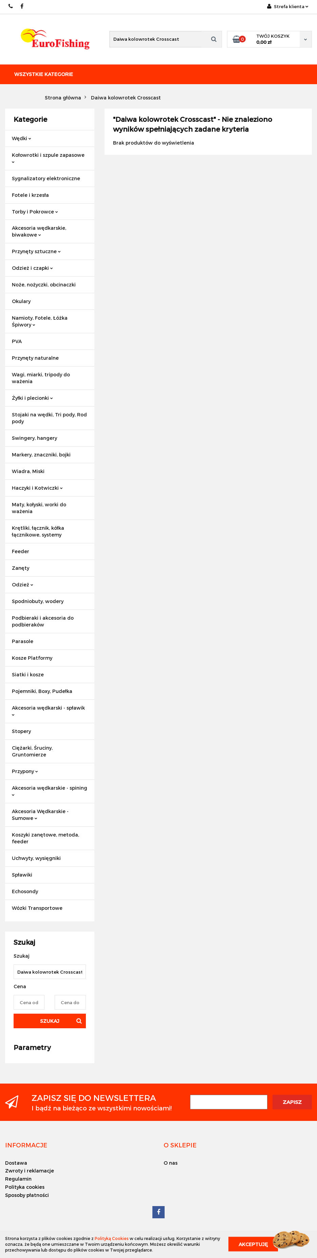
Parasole (22, 641)
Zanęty (20, 568)
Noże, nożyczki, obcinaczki (44, 284)
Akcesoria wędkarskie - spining (49, 790)
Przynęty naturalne (35, 358)
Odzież (22, 584)
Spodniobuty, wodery (37, 601)
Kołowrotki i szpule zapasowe (48, 157)
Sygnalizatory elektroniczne (46, 178)
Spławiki (22, 875)
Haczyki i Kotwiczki (37, 488)
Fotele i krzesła (30, 195)
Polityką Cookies (112, 1238)
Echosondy (25, 891)
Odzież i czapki (32, 268)
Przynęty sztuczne (36, 251)
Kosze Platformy (32, 658)
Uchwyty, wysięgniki (36, 858)
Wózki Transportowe (37, 908)
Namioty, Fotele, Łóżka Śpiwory (40, 321)
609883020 (11, 6)
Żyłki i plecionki (32, 398)
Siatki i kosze (28, 674)
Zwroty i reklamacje (29, 1170)
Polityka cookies (24, 1187)
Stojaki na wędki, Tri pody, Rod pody (49, 418)
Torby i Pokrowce (35, 211)
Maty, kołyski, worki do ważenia (39, 508)
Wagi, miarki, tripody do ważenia (41, 378)
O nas (171, 1163)
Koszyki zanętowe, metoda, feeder (45, 838)
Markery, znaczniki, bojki (41, 454)
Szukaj (49, 1021)
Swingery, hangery (34, 438)
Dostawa (16, 1163)
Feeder (20, 551)
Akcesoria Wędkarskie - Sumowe (40, 814)
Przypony (25, 771)
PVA (17, 341)
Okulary (21, 301)
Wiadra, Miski (28, 471)
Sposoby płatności (27, 1195)
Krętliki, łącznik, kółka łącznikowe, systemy (38, 531)
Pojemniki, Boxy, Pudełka (42, 691)
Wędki (21, 138)
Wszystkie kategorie (43, 74)
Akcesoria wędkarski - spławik (48, 710)
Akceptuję (253, 1244)
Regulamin (18, 1179)
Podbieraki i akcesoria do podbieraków (43, 621)
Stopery (21, 731)
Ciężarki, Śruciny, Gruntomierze (32, 751)
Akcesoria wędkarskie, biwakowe (39, 231)
